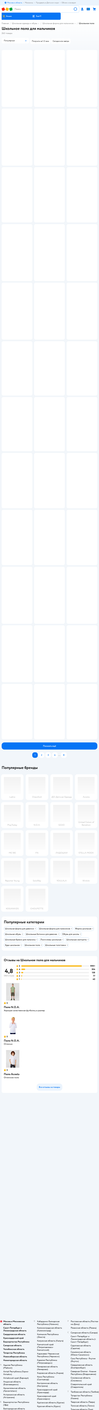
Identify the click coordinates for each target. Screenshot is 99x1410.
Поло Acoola (11, 1226)
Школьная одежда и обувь (24, 23)
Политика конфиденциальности (49, 1294)
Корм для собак (49, 1402)
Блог (49, 1379)
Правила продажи (49, 1286)
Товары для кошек (49, 1390)
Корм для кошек (49, 1394)
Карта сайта (49, 1310)
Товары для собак (49, 1398)
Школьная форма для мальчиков (58, 23)
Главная (5, 23)
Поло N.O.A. (12, 1159)
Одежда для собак (49, 1406)
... (59, 907)
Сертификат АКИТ (49, 1302)
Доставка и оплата (49, 1275)
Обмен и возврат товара (49, 1283)
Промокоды (49, 1290)
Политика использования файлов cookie (49, 1298)
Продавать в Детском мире (49, 1279)
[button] (37, 16)
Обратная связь (49, 1306)
